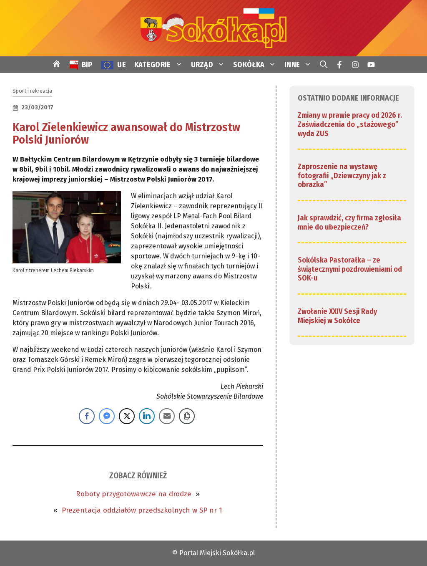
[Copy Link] (187, 416)
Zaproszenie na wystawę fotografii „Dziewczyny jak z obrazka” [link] (342, 175)
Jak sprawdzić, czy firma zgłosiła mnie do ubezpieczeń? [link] (349, 222)
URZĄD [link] (210, 64)
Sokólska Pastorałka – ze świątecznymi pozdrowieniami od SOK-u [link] (350, 269)
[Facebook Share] (87, 416)
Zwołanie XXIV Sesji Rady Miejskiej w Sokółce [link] (337, 316)
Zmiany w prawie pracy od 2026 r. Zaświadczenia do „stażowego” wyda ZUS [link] (350, 124)
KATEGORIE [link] (160, 64)
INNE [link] (300, 64)
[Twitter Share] (127, 416)
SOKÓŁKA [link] (256, 64)
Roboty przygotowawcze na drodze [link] (133, 494)
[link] (213, 28)
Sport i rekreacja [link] (32, 91)
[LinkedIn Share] (147, 416)
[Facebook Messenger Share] (107, 416)
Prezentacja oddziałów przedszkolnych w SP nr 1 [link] (142, 510)
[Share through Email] (167, 416)
